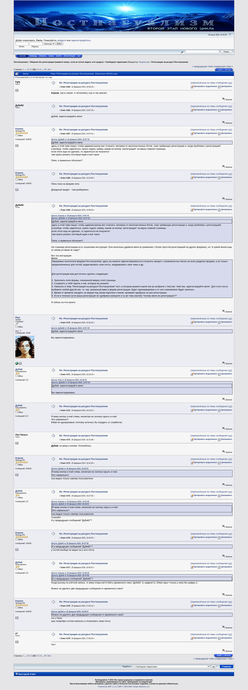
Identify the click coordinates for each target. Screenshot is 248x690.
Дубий (18, 369)
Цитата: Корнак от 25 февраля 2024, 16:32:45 (70, 501)
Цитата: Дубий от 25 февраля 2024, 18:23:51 (70, 469)
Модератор (144, 62)
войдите (62, 40)
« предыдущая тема (202, 66)
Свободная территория (116, 62)
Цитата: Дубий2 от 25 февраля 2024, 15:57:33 (70, 139)
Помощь (33, 56)
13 (37, 69)
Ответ (220, 70)
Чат (78, 56)
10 (28, 69)
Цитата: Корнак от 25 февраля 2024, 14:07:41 (70, 216)
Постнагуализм (21, 62)
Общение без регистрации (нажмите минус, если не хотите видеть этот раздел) (67, 62)
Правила (42, 56)
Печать (228, 70)
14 (40, 69)
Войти (59, 56)
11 (31, 69)
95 (45, 69)
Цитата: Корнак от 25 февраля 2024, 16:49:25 (70, 573)
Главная (226, 666)
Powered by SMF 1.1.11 (107, 687)
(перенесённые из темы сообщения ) (211, 82)
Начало (22, 56)
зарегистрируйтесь (81, 40)
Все (49, 69)
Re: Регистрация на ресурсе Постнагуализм (83, 82)
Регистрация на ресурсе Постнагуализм (169, 62)
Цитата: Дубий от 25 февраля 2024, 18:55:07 (70, 612)
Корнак (19, 128)
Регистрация (69, 56)
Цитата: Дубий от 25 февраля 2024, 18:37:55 (70, 543)
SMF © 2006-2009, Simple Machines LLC (134, 687)
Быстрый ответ (27, 674)
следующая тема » (223, 66)
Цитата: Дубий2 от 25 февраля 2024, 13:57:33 (70, 328)
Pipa (17, 317)
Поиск (51, 56)
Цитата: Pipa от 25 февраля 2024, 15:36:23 (69, 380)
